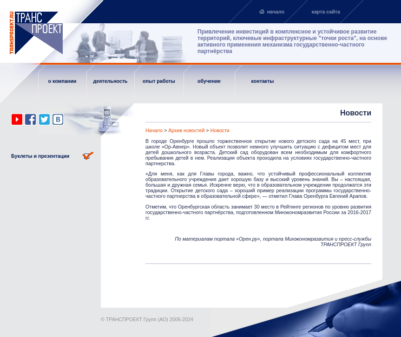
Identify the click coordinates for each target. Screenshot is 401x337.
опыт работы (159, 81)
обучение (209, 81)
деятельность (110, 81)
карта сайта (326, 11)
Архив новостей (186, 130)
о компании (62, 81)
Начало (154, 130)
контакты (262, 81)
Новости (220, 130)
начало (275, 11)
